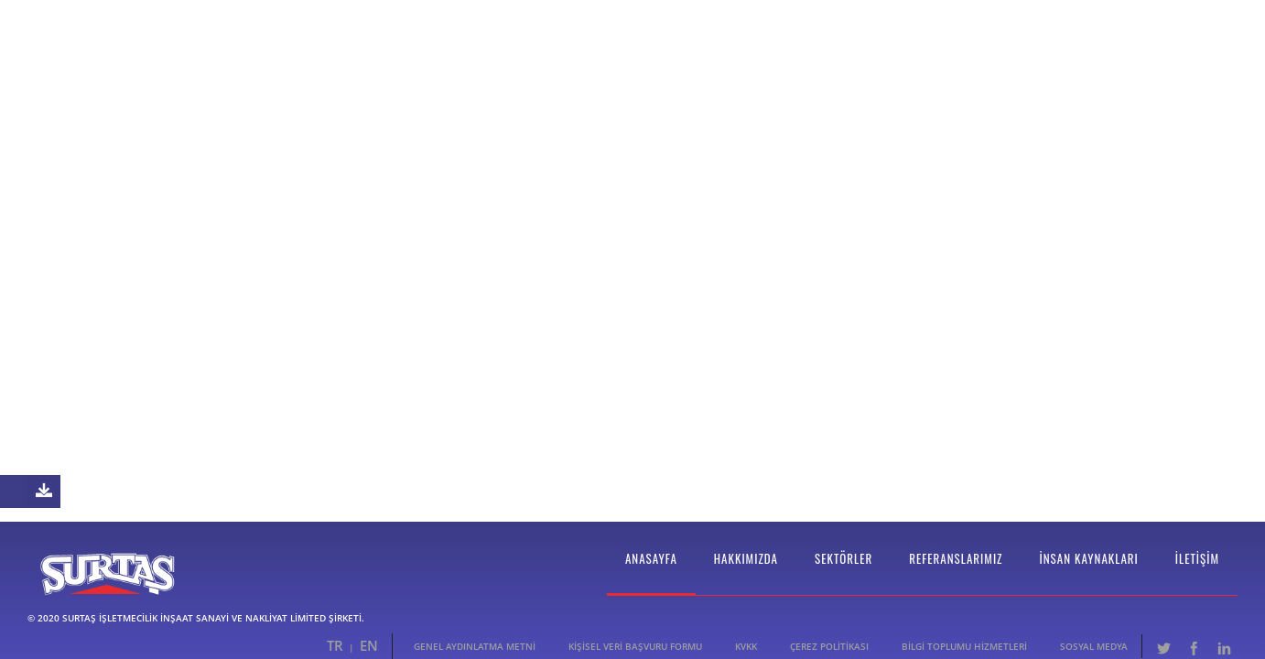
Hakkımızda (746, 571)
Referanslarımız (955, 571)
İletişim (1197, 571)
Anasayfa (651, 571)
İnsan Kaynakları (1089, 571)
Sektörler (843, 571)
